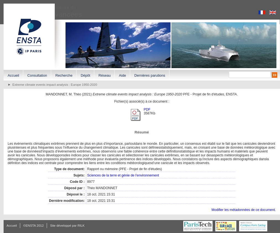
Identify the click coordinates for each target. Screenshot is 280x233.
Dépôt (85, 75)
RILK (81, 225)
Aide (122, 75)
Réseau (104, 75)
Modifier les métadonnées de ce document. (243, 210)
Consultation (37, 75)
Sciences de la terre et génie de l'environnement (123, 175)
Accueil (13, 75)
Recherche (63, 75)
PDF (147, 109)
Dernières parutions (149, 75)
